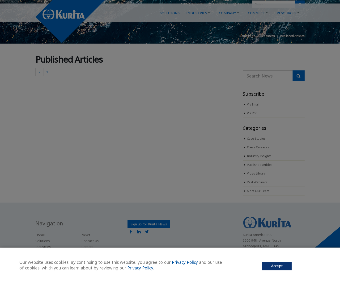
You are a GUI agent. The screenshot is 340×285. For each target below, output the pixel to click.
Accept (277, 266)
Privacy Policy (185, 262)
